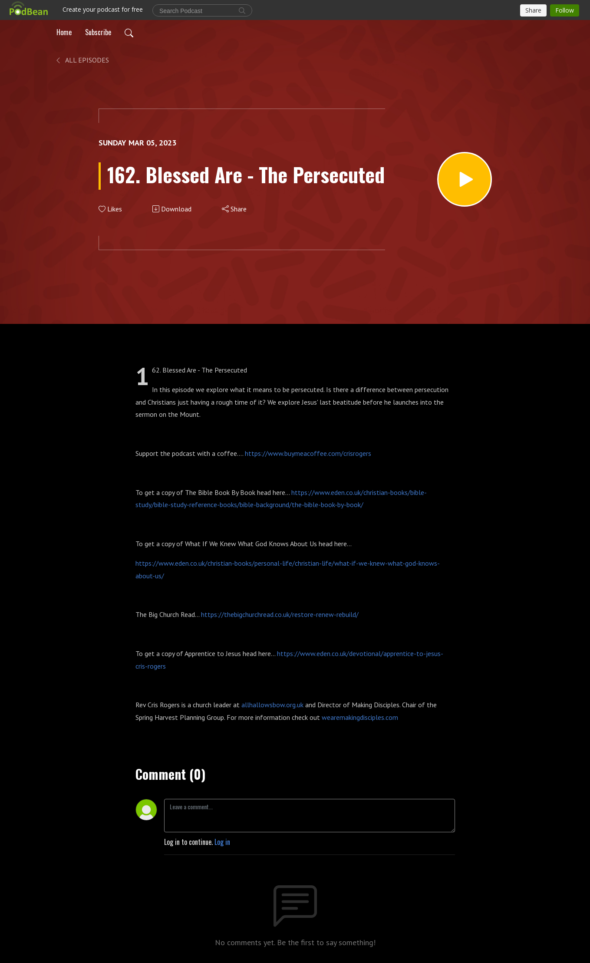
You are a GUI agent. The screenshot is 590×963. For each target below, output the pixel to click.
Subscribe (98, 32)
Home (64, 32)
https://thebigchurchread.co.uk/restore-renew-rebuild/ (281, 614)
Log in (222, 842)
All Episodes (82, 60)
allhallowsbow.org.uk (272, 704)
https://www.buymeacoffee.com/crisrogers (308, 453)
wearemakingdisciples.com (360, 717)
